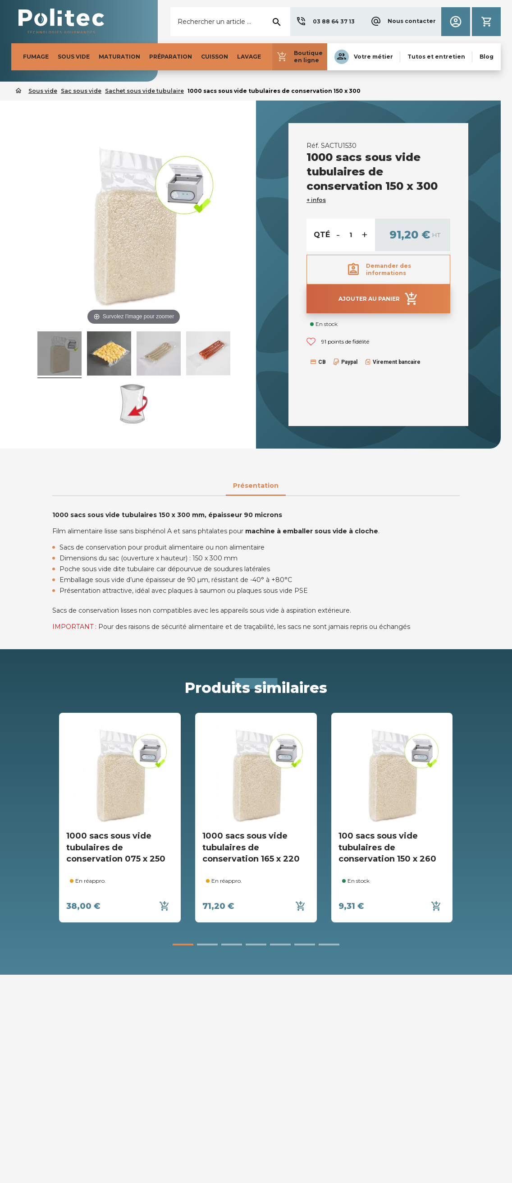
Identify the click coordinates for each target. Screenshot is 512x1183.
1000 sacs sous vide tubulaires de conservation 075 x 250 (115, 847)
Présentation (256, 485)
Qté (322, 234)
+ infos (316, 200)
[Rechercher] (230, 21)
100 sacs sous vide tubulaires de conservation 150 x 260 (387, 847)
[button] (325, 22)
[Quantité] (350, 235)
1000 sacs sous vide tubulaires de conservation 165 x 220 (251, 847)
